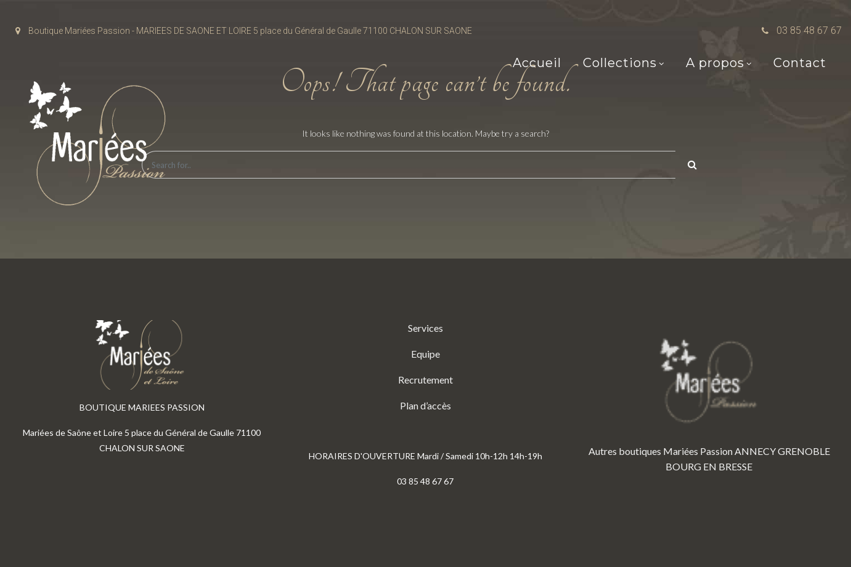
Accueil (537, 62)
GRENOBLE (804, 451)
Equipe (425, 354)
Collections (620, 62)
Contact (799, 62)
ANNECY (755, 451)
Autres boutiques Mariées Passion (660, 451)
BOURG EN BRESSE (709, 466)
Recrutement (425, 379)
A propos (715, 62)
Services (425, 328)
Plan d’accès (425, 405)
